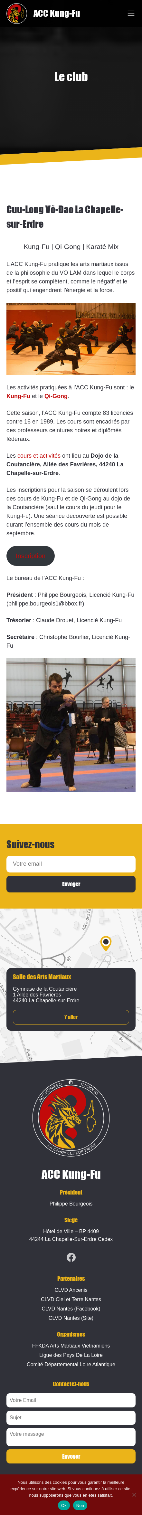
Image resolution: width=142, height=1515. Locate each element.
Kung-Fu (18, 396)
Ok (64, 1505)
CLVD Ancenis (71, 1290)
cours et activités (39, 456)
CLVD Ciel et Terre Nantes (71, 1299)
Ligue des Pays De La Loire (71, 1355)
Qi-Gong (56, 396)
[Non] (134, 1494)
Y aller (71, 1017)
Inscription (30, 555)
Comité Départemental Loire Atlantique (71, 1364)
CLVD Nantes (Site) (71, 1318)
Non (80, 1505)
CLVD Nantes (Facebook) (71, 1308)
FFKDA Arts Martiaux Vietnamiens (71, 1345)
